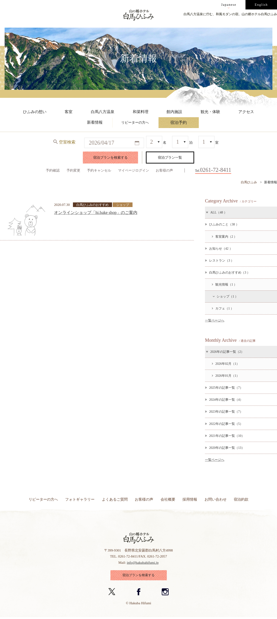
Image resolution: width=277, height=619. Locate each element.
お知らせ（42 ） (219, 248)
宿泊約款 (241, 499)
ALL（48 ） (216, 212)
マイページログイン (133, 170)
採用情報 (189, 499)
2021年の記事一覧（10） (225, 436)
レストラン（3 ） (219, 260)
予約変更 (73, 170)
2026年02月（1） (225, 363)
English (261, 4)
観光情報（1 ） (224, 284)
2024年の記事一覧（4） (224, 399)
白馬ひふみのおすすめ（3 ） (227, 272)
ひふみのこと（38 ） (222, 224)
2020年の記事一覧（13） (225, 448)
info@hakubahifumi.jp (143, 562)
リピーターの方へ (43, 499)
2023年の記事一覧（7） (224, 411)
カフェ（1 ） (223, 308)
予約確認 (53, 170)
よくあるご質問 (115, 499)
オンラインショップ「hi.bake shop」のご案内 (95, 212)
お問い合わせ (216, 499)
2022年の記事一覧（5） (224, 424)
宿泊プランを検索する (110, 157)
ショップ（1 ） (225, 296)
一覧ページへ (214, 320)
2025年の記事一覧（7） (224, 387)
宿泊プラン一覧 (170, 157)
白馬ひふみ (249, 182)
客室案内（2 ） (224, 236)
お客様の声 (164, 170)
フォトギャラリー (80, 499)
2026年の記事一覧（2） (224, 351)
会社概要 (168, 499)
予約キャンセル (99, 170)
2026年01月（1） (225, 375)
